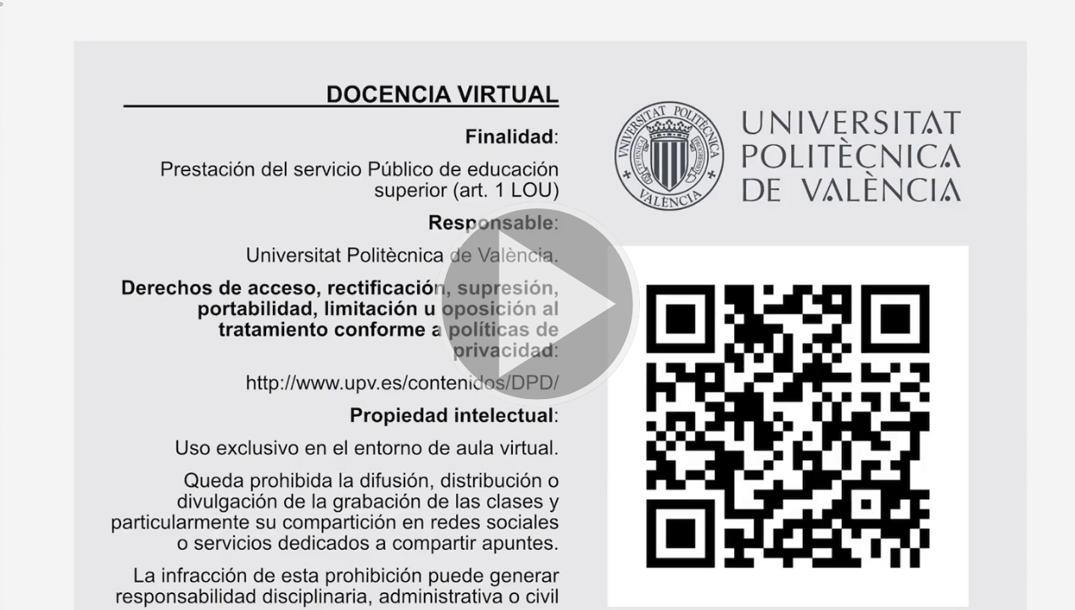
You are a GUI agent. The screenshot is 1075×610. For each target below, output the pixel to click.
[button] (537, 305)
